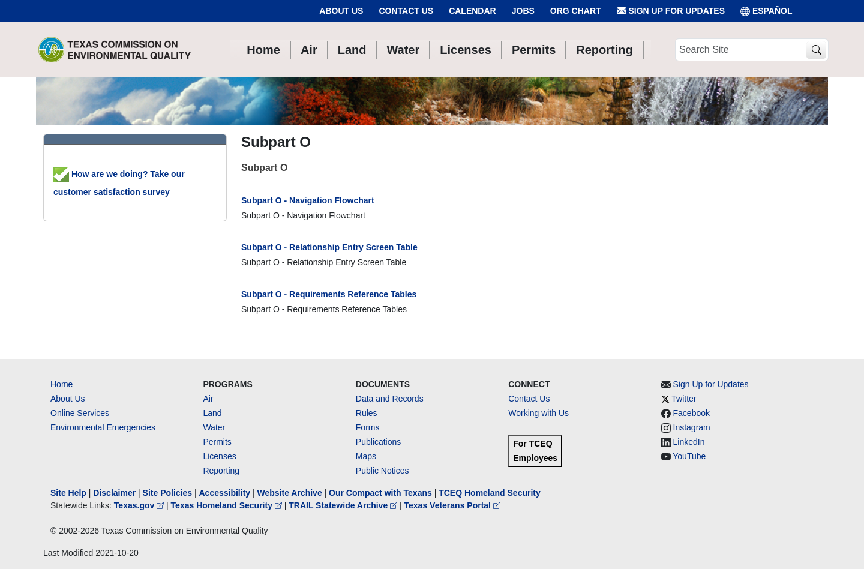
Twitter (683, 398)
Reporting (221, 470)
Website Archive (289, 493)
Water (214, 427)
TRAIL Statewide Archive (344, 505)
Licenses (219, 456)
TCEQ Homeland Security (490, 493)
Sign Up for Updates (671, 11)
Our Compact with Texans (380, 493)
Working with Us (538, 413)
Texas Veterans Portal (452, 505)
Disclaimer (114, 493)
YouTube (689, 456)
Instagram (691, 427)
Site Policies (167, 493)
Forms (368, 427)
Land (212, 413)
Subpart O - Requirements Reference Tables (328, 294)
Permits (217, 442)
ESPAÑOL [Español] (766, 11)
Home (61, 384)
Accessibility (226, 493)
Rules (366, 413)
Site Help (68, 493)
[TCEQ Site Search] (816, 50)
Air (208, 398)
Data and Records (390, 398)
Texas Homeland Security (227, 505)
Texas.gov (140, 505)
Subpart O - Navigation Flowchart (307, 200)
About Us (341, 11)
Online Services (79, 413)
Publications (378, 442)
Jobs (523, 11)
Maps (366, 456)
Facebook (691, 413)
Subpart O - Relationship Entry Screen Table (329, 247)
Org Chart (575, 11)
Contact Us (406, 11)
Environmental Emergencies (102, 427)
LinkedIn (689, 442)
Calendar (472, 11)
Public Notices (382, 470)
